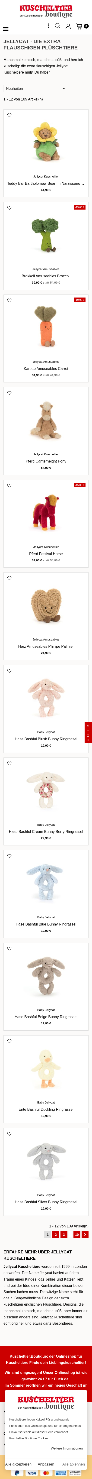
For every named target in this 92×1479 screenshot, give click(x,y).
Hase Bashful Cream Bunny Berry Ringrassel (46, 832)
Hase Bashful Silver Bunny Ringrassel (46, 1202)
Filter (88, 734)
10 (77, 1234)
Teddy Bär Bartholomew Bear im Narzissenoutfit (46, 183)
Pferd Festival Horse (46, 554)
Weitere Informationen (67, 1448)
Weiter (85, 1234)
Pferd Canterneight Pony (46, 461)
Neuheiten (36, 88)
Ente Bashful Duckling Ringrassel (46, 1109)
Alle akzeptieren (18, 1464)
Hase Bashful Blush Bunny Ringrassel (46, 739)
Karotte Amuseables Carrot (46, 369)
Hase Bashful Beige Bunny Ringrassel (46, 1017)
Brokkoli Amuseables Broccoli (46, 276)
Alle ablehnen (73, 1464)
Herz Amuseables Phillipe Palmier (46, 646)
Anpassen (46, 1464)
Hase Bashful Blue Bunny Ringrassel (46, 924)
